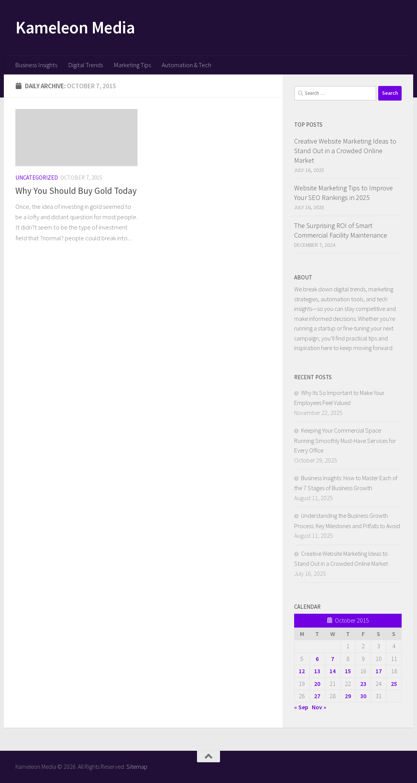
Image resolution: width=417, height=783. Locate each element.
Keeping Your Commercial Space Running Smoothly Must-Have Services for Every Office (345, 440)
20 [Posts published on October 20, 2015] (317, 683)
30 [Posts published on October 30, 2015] (363, 696)
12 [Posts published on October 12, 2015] (302, 671)
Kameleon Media (75, 27)
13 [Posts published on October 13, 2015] (317, 671)
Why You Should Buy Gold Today (76, 190)
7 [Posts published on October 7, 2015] (332, 658)
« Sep (301, 707)
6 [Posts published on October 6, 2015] (317, 658)
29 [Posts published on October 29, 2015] (348, 696)
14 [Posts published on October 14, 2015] (332, 671)
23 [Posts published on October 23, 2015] (363, 683)
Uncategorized (36, 177)
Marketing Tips (132, 65)
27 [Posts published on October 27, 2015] (317, 696)
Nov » (319, 707)
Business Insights (36, 65)
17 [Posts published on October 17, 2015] (379, 671)
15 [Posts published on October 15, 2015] (348, 671)
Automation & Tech (186, 65)
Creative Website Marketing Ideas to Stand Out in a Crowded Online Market (345, 151)
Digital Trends (85, 65)
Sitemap (136, 766)
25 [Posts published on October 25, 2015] (394, 683)
